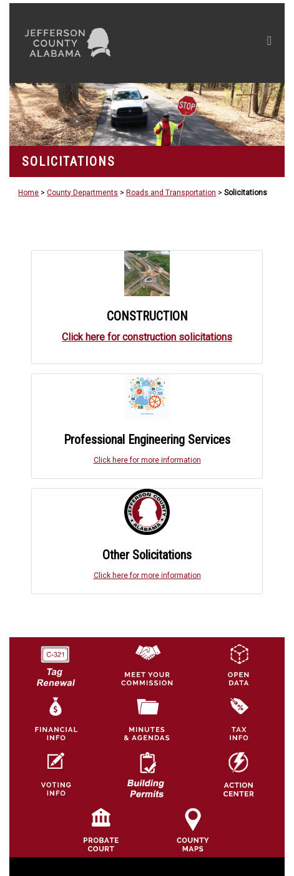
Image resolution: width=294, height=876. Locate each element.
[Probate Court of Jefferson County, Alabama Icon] (101, 829)
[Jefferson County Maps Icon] (192, 829)
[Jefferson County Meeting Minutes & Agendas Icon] (146, 719)
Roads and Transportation (171, 192)
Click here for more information (147, 460)
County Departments (82, 192)
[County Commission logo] (146, 664)
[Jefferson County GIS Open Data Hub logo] (238, 664)
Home (28, 192)
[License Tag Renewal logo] (54, 661)
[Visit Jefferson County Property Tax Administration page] (238, 719)
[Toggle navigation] (269, 43)
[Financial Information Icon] (54, 719)
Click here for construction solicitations (147, 337)
